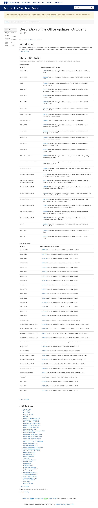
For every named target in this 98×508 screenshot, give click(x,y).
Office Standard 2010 (29, 452)
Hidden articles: (39, 498)
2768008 (44, 250)
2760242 (44, 307)
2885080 (45, 83)
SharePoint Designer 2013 (30, 472)
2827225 (44, 280)
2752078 (44, 263)
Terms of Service (60, 504)
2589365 (45, 162)
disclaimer (54, 16)
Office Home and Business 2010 (32, 434)
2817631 (44, 390)
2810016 (44, 320)
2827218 (44, 386)
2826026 (44, 267)
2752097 (44, 350)
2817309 (44, 302)
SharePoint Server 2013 (30, 476)
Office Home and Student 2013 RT (33, 442)
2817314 (44, 254)
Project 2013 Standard (29, 467)
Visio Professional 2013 (30, 478)
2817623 (45, 149)
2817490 (44, 311)
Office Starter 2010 (28, 456)
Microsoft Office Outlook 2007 (31, 425)
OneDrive (26, 458)
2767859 (44, 346)
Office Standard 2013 (29, 454)
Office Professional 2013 (30, 445)
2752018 (44, 377)
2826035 (45, 137)
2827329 (45, 156)
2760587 (44, 337)
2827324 (45, 95)
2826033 (45, 102)
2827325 (44, 329)
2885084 (45, 224)
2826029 (45, 187)
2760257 (44, 298)
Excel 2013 (26, 413)
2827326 (45, 89)
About (49, 2)
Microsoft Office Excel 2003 (31, 420)
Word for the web (28, 483)
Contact (59, 2)
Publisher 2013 (27, 471)
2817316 (44, 258)
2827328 (45, 114)
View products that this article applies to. (31, 40)
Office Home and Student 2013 (32, 440)
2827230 (44, 289)
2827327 (45, 174)
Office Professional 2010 (30, 443)
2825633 (44, 372)
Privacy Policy (70, 504)
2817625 (44, 342)
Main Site (26, 2)
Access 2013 (27, 409)
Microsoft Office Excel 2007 (31, 422)
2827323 (44, 381)
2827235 (44, 285)
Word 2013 (26, 481)
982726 (44, 333)
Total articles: (25, 498)
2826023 (45, 143)
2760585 (45, 131)
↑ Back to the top (24, 51)
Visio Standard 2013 (29, 480)
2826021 (44, 324)
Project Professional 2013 (30, 469)
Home (7, 22)
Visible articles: (53, 498)
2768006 (44, 355)
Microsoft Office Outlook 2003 (31, 423)
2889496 (45, 120)
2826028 (45, 77)
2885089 (45, 168)
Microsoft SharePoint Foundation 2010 (34, 431)
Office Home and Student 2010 (32, 438)
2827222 (45, 199)
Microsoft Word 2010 (29, 432)
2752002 (45, 218)
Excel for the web (28, 414)
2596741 (45, 180)
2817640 (44, 276)
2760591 (45, 125)
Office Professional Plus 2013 (31, 451)
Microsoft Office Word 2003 (31, 427)
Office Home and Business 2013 (32, 436)
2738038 (44, 315)
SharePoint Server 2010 (30, 474)
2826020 (45, 230)
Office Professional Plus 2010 (31, 449)
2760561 (45, 211)
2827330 (45, 236)
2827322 (44, 271)
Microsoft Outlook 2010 (29, 429)
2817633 (44, 364)
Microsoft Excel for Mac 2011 (31, 418)
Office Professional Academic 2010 (33, 447)
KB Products (38, 2)
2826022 (45, 193)
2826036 (45, 205)
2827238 (45, 108)
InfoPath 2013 (27, 416)
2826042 (44, 368)
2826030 (45, 71)
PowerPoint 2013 (28, 465)
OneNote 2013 (27, 461)
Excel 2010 (26, 411)
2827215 (44, 359)
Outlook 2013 (27, 463)
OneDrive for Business (29, 460)
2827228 (44, 293)
